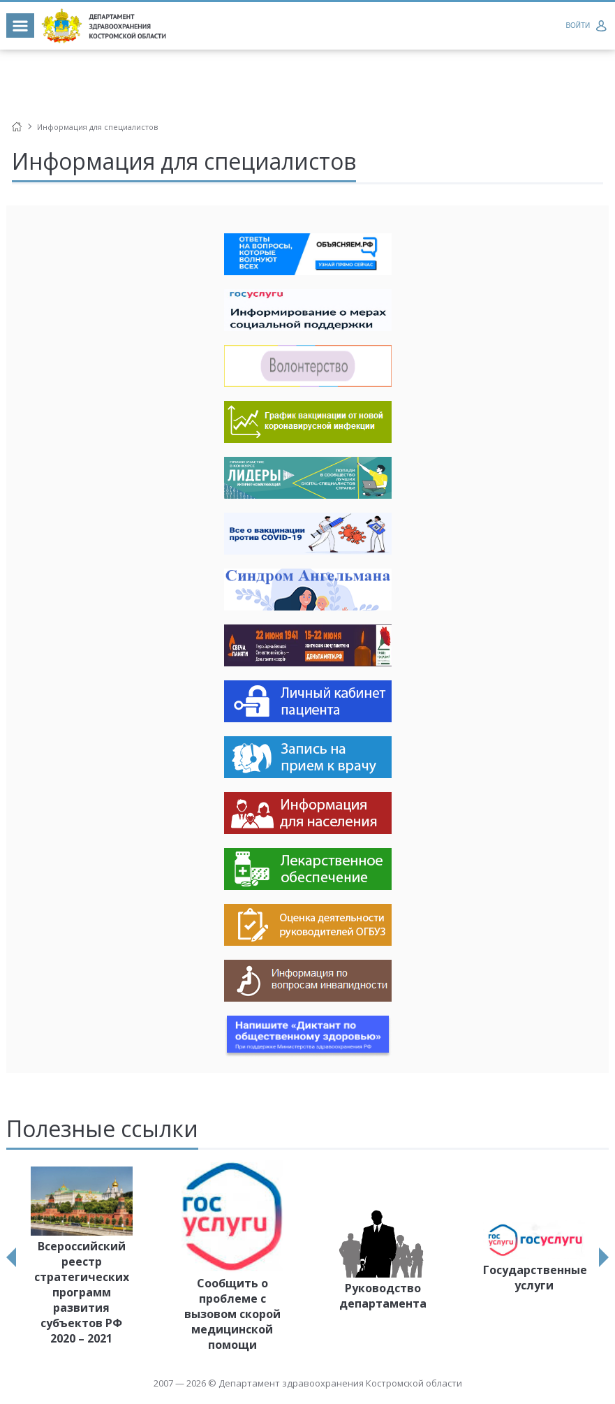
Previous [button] (11, 1257)
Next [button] (604, 1257)
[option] (81, 1258)
